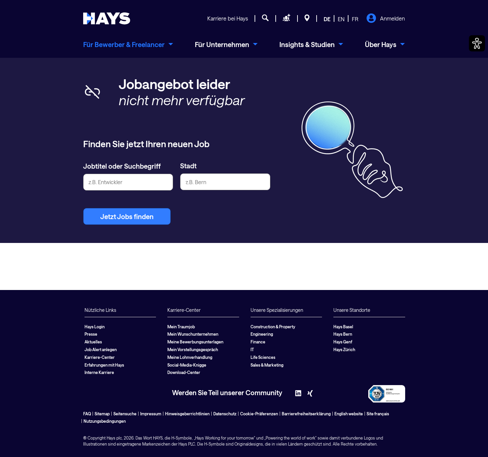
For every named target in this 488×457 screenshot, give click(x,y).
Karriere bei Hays (227, 18)
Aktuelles (93, 341)
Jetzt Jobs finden (127, 216)
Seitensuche (125, 413)
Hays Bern (342, 334)
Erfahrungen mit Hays (104, 365)
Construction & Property (273, 326)
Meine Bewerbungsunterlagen (195, 341)
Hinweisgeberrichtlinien (187, 413)
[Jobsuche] (265, 18)
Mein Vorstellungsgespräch (192, 349)
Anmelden (385, 18)
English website (348, 413)
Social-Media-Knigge (186, 365)
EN (341, 19)
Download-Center (183, 372)
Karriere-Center (100, 357)
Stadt (188, 166)
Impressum (150, 413)
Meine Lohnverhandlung (189, 357)
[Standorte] (307, 18)
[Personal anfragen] (286, 18)
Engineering (262, 334)
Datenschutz (224, 413)
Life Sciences (263, 357)
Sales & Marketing (267, 365)
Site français (378, 413)
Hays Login (95, 326)
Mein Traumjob (181, 326)
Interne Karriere (99, 372)
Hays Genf (342, 341)
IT (252, 349)
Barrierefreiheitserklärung (306, 413)
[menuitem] (128, 44)
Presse (91, 334)
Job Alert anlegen (101, 349)
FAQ (87, 413)
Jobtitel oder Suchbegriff (122, 166)
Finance (258, 341)
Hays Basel (343, 326)
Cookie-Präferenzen (259, 413)
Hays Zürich (344, 349)
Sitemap (102, 413)
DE (327, 19)
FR (355, 19)
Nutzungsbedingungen (105, 421)
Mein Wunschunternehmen (192, 334)
